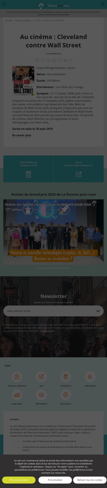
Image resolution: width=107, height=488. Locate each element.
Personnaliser (55, 479)
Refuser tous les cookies (90, 479)
